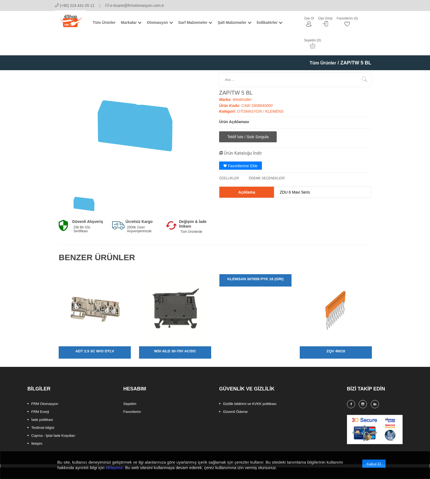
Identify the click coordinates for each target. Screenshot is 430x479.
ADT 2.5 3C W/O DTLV (95, 330)
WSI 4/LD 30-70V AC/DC (175, 330)
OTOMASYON (250, 91)
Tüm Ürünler (321, 42)
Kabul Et (374, 464)
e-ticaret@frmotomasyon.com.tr (134, 5)
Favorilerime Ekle (241, 145)
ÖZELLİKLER (229, 157)
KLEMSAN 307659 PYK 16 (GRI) (255, 258)
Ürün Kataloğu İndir (243, 132)
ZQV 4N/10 (335, 330)
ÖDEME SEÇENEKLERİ (267, 157)
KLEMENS (274, 91)
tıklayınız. (115, 468)
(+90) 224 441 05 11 (74, 5)
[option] (84, 183)
